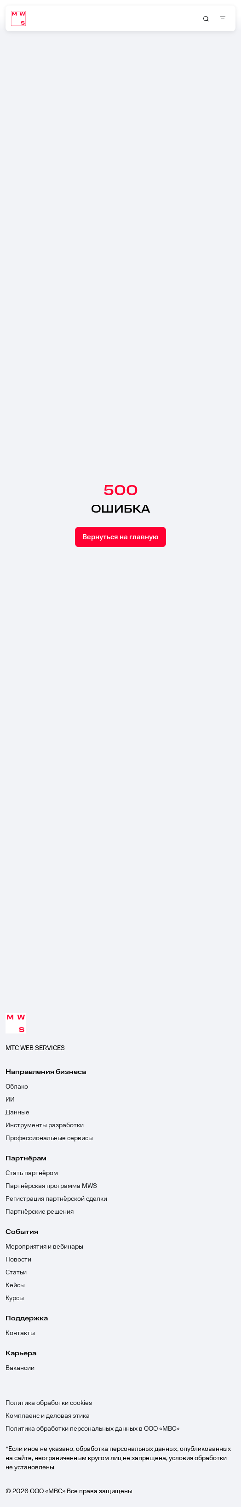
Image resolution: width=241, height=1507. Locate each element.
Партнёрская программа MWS (51, 1186)
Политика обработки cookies (49, 1403)
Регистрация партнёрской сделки (56, 1199)
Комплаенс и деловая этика (48, 1416)
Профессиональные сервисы (49, 1138)
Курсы (15, 1298)
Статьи (16, 1272)
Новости (18, 1259)
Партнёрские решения (40, 1211)
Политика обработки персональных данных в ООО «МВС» (92, 1428)
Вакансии (20, 1368)
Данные (17, 1112)
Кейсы (15, 1285)
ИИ (10, 1099)
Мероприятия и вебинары (44, 1246)
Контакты (20, 1333)
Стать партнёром (32, 1173)
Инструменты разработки (45, 1125)
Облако (17, 1086)
